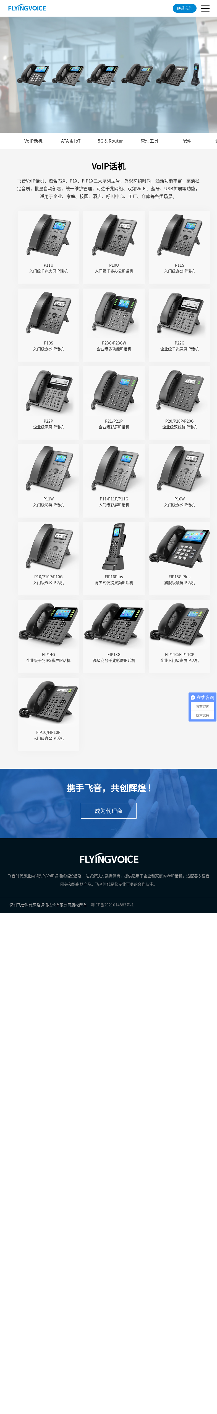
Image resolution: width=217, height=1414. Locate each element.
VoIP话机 (33, 141)
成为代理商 (108, 810)
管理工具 (149, 141)
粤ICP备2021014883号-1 (112, 905)
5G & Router (110, 141)
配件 (186, 141)
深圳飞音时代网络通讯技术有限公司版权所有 (48, 905)
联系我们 (184, 8)
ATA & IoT (71, 141)
